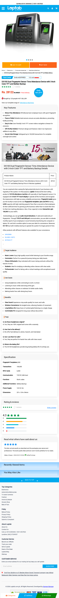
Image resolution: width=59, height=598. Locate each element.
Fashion (4, 497)
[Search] (29, 566)
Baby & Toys (5, 504)
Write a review (51, 408)
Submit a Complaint (8, 519)
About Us (4, 527)
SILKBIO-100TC (10, 237)
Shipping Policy (6, 517)
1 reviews (17, 87)
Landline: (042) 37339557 (10, 534)
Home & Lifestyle (7, 499)
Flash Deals (7, 77)
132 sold (31, 77)
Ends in (16, 77)
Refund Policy (6, 512)
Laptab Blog (5, 552)
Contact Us (5, 529)
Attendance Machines (27, 103)
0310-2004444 (26, 4)
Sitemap (4, 554)
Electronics (5, 489)
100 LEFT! (38, 93)
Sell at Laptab (6, 547)
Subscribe (50, 566)
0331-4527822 (37, 4)
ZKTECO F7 (8, 240)
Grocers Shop (6, 502)
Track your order (7, 544)
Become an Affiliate (7, 542)
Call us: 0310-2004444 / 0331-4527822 (14, 532)
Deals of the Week (7, 549)
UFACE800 (8, 234)
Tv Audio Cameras (7, 494)
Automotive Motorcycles (9, 492)
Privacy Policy (6, 514)
